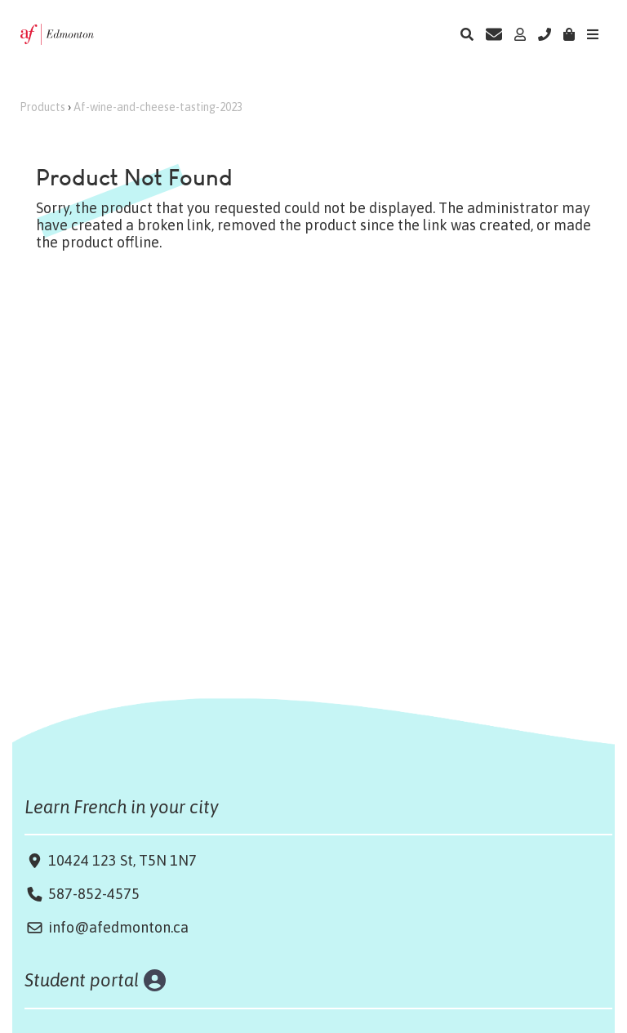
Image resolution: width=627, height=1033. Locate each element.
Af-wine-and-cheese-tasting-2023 (157, 107)
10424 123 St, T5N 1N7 (121, 860)
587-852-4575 (94, 893)
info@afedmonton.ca (118, 927)
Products (42, 107)
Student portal (82, 980)
